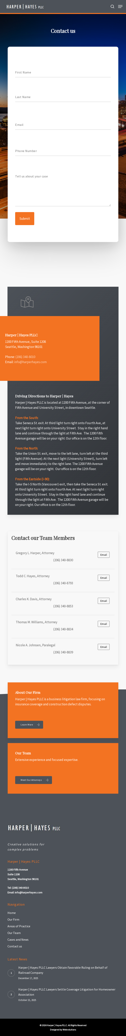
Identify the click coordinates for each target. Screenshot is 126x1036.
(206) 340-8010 (25, 357)
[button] (120, 6)
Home (11, 913)
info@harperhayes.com (30, 362)
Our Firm (13, 919)
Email (103, 554)
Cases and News (18, 939)
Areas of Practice (18, 926)
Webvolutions (69, 1029)
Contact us (14, 946)
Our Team (14, 933)
